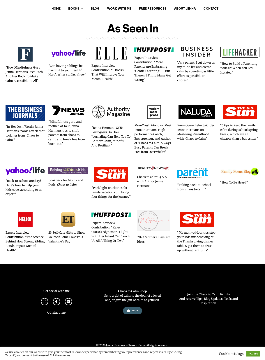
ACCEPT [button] (253, 353)
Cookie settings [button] (231, 353)
